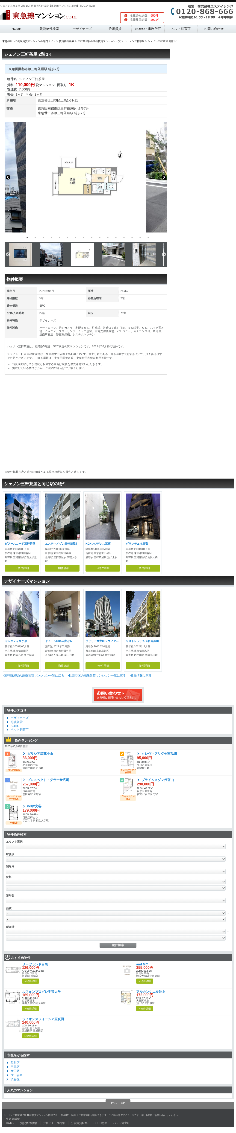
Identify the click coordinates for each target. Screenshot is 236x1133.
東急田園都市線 (49, 108)
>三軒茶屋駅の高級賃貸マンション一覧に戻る (33, 675)
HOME (16, 29)
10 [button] (99, 237)
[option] (86, 177)
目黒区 (15, 1067)
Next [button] (164, 177)
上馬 (63, 100)
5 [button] (59, 237)
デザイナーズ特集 (54, 1123)
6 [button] (67, 237)
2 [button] (35, 237)
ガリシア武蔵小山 (40, 753)
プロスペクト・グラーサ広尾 (48, 780)
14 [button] (132, 237)
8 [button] (83, 237)
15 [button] (140, 237)
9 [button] (91, 237)
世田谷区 (53, 100)
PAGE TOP (118, 1103)
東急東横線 (13, 1119)
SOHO (15, 726)
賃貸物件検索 (49, 29)
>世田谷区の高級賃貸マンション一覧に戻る (96, 675)
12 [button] (116, 237)
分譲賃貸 (115, 29)
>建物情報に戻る (140, 675)
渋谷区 (15, 1079)
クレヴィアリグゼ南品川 (159, 753)
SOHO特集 (100, 1123)
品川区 (15, 1062)
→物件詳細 (22, 568)
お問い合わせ (214, 29)
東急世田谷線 (47, 113)
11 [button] (108, 237)
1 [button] (27, 237)
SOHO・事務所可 (148, 29)
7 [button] (75, 237)
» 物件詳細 (30, 981)
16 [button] (148, 237)
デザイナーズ (82, 29)
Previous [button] (8, 177)
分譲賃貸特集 (79, 1123)
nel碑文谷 (34, 806)
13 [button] (124, 237)
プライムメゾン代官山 (158, 780)
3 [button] (43, 237)
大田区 (15, 1071)
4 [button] (51, 237)
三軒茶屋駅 (68, 108)
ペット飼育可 (181, 29)
